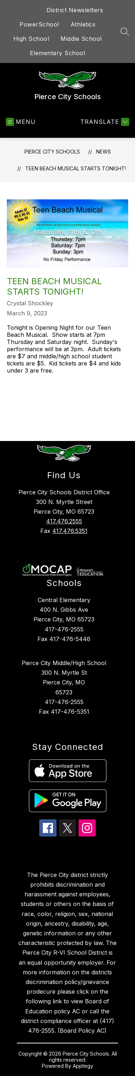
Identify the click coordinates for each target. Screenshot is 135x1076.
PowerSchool (39, 24)
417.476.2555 (64, 521)
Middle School (81, 38)
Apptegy (83, 1066)
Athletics (83, 24)
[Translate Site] (103, 121)
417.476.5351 (69, 530)
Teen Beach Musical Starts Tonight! (75, 168)
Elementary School (57, 53)
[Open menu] (21, 121)
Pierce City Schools (52, 152)
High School (31, 38)
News (103, 152)
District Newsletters (74, 10)
